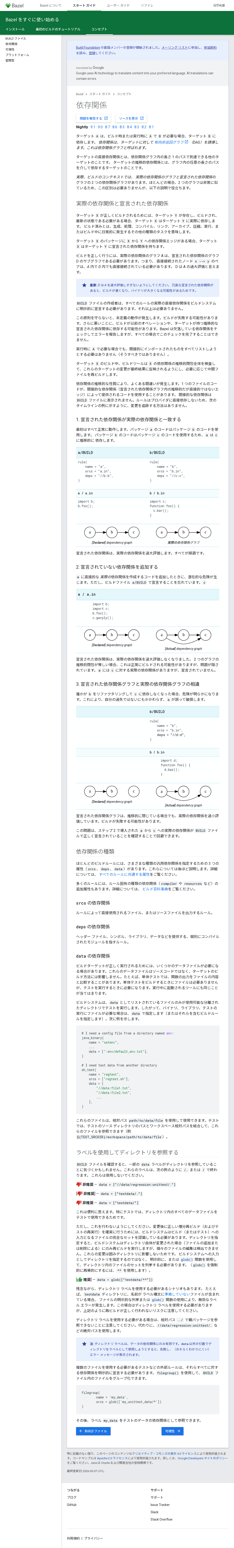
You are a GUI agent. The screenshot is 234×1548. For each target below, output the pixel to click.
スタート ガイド (100, 94)
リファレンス (150, 5)
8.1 (151, 127)
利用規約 (73, 1538)
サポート (157, 1497)
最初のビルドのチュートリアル (58, 29)
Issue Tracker (160, 1505)
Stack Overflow (162, 1519)
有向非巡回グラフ (168, 142)
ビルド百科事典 (155, 889)
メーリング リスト (175, 47)
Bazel (79, 94)
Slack (154, 1512)
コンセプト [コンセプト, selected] (99, 29)
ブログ (72, 1497)
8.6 (114, 127)
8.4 (129, 127)
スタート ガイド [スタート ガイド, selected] (84, 5)
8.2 (144, 127)
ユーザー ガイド (118, 5)
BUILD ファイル (93, 1431)
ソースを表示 (131, 118)
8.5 (122, 127)
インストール (15, 29)
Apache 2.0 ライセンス (112, 1458)
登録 (92, 53)
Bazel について (51, 5)
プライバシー (93, 1538)
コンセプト (124, 94)
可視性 (173, 1431)
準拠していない (177, 1294)
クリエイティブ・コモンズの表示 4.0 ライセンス (164, 1453)
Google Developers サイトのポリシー (203, 1458)
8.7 (107, 127)
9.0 (100, 127)
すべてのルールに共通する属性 (124, 874)
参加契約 (210, 47)
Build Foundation (88, 47)
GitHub (219, 5)
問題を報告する (94, 118)
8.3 (136, 127)
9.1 (92, 127)
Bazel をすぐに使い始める (32, 19)
